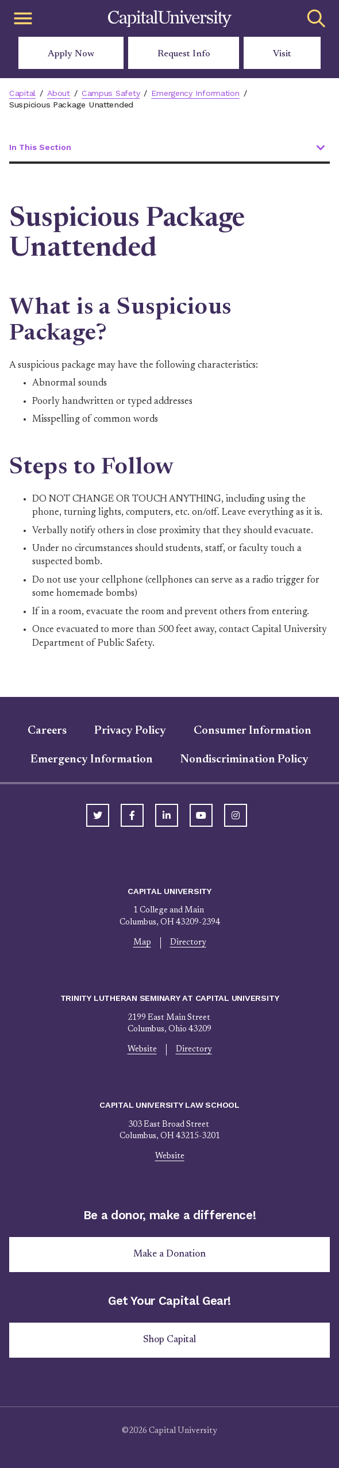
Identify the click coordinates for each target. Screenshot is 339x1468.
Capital (22, 93)
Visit (282, 54)
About (58, 93)
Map (142, 942)
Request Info (183, 54)
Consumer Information (252, 731)
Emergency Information (195, 93)
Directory (188, 942)
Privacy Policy (130, 731)
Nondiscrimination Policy (244, 759)
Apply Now (71, 54)
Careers (47, 731)
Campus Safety (111, 93)
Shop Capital (169, 1339)
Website (142, 1049)
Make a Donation (169, 1254)
